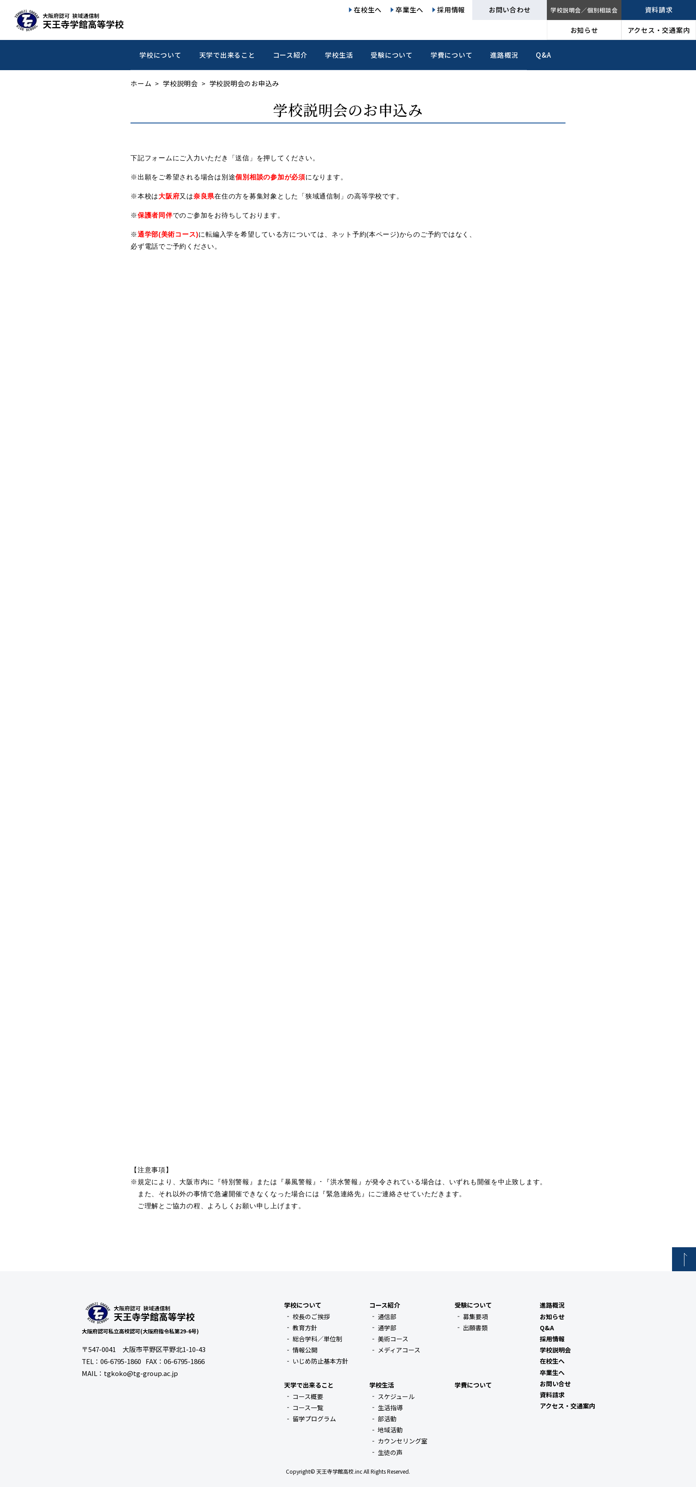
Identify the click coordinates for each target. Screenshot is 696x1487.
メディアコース (399, 1349)
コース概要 (308, 1396)
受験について (392, 54)
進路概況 (504, 54)
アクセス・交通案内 (659, 30)
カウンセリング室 (402, 1440)
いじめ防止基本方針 (320, 1360)
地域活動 (390, 1429)
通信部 (387, 1316)
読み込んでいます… (348, 668)
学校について (160, 54)
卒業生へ (409, 9)
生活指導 (390, 1407)
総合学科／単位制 (317, 1338)
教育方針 (305, 1327)
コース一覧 (308, 1407)
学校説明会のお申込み (348, 109)
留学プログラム (314, 1418)
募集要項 (475, 1316)
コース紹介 (290, 54)
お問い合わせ (510, 9)
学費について (452, 54)
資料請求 (659, 9)
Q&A (543, 54)
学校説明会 (180, 83)
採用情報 (451, 9)
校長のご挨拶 (311, 1316)
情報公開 (305, 1349)
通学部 (387, 1327)
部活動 (387, 1418)
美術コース (393, 1338)
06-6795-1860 (120, 1361)
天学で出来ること (227, 54)
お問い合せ (555, 1383)
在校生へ (368, 9)
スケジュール (396, 1396)
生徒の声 (390, 1452)
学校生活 (339, 54)
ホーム (140, 83)
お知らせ (584, 30)
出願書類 (475, 1327)
